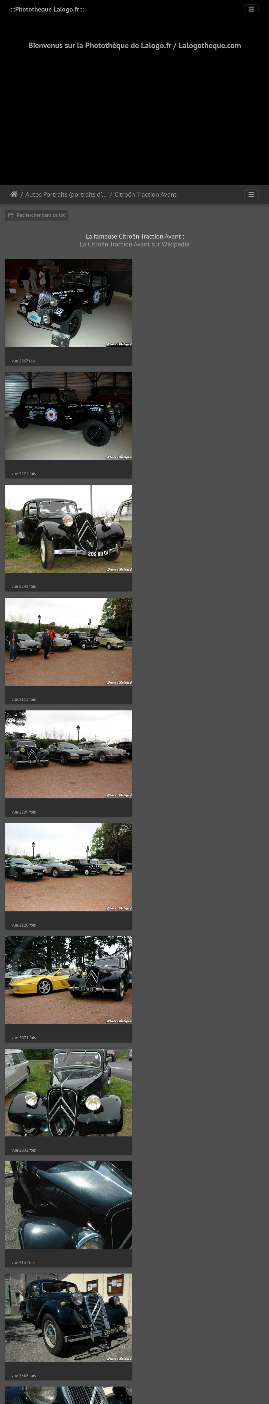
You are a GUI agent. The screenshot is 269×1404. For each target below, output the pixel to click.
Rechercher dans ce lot (36, 215)
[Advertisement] (134, 109)
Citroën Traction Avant (146, 194)
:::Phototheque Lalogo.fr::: (47, 9)
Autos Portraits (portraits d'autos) (66, 194)
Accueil (14, 194)
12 (157, 1388)
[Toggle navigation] (251, 9)
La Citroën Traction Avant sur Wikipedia (134, 244)
